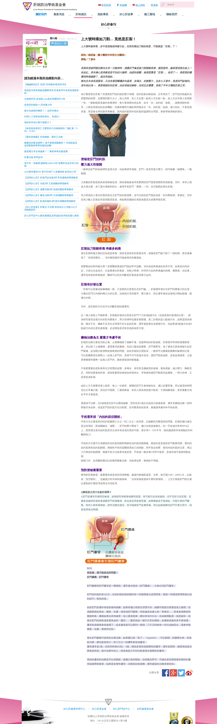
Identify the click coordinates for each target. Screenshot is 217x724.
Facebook (165, 672)
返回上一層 (60, 43)
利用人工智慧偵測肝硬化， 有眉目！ (42, 116)
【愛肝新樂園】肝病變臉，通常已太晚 (43, 137)
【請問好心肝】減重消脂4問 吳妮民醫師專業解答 (48, 189)
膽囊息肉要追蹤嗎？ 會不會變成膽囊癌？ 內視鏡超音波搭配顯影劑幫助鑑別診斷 (50, 144)
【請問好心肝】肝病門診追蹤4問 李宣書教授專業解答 (51, 177)
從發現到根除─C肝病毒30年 (38, 105)
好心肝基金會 (99, 709)
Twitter (181, 672)
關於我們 (41, 14)
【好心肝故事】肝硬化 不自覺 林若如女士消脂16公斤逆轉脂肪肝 (50, 208)
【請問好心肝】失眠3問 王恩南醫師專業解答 (46, 183)
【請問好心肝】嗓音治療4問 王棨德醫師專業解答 (48, 195)
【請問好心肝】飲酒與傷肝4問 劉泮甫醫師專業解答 (50, 201)
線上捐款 (140, 5)
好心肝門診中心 (121, 709)
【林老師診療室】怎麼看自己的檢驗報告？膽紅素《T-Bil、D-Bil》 (51, 129)
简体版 (154, 5)
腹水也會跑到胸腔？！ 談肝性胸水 (41, 110)
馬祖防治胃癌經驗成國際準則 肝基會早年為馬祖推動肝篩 (51, 91)
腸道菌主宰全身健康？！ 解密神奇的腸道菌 (46, 151)
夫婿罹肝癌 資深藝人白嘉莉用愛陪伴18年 (45, 99)
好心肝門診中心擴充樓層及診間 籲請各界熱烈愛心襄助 (51, 215)
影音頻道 (106, 5)
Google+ (173, 672)
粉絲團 (123, 5)
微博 (189, 672)
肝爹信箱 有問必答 (33, 157)
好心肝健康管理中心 (74, 709)
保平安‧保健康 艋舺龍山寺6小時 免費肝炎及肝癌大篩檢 (51, 164)
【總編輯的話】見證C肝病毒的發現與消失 (45, 84)
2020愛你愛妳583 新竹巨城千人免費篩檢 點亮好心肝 (50, 172)
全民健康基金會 (145, 709)
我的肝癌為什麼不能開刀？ (37, 122)
